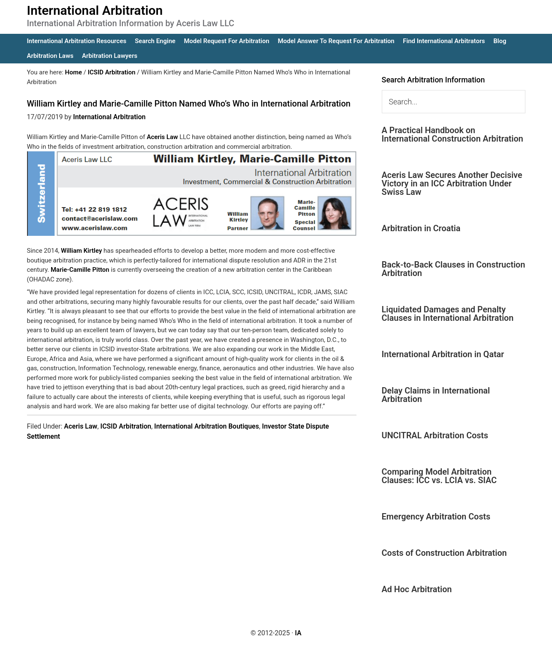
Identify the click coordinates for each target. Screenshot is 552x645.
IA (298, 633)
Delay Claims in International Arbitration (436, 394)
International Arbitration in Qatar (443, 354)
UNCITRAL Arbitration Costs (435, 435)
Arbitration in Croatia (421, 228)
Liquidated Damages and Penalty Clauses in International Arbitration (448, 313)
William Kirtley (81, 250)
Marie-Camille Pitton (80, 269)
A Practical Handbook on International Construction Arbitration (452, 134)
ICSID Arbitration (126, 426)
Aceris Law (162, 137)
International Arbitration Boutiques (206, 426)
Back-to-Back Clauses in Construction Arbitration (453, 269)
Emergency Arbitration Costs (436, 516)
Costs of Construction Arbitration (444, 553)
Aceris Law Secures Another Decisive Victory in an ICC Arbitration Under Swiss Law (452, 183)
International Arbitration (95, 10)
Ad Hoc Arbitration (417, 589)
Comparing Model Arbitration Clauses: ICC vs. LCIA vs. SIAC (439, 476)
